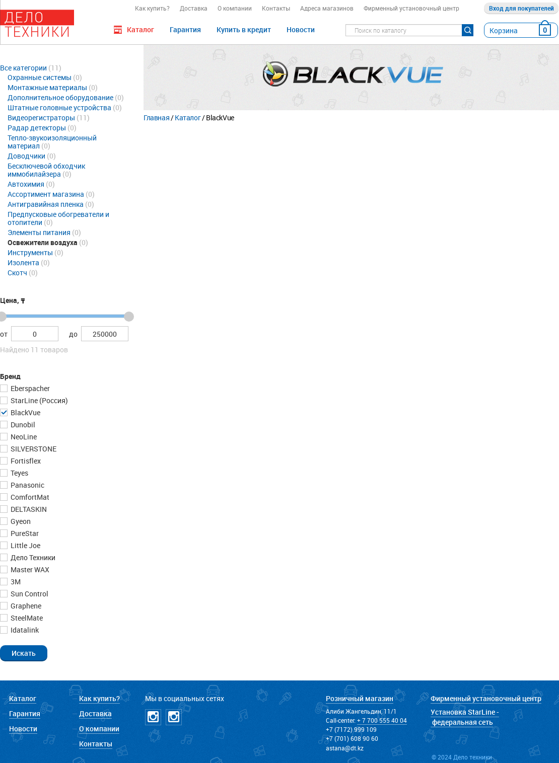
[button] (23, 652)
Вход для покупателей (521, 8)
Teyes (18, 473)
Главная (156, 117)
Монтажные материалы (47, 87)
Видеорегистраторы (41, 117)
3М (15, 581)
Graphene (25, 606)
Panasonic (26, 485)
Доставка (193, 8)
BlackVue (24, 412)
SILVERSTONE (32, 448)
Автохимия (26, 184)
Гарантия (185, 29)
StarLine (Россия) (38, 400)
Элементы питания (39, 232)
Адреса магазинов (327, 8)
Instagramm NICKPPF (174, 717)
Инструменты (30, 252)
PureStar (24, 533)
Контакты (276, 8)
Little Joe (24, 545)
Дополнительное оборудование (60, 97)
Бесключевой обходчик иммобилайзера (46, 170)
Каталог (187, 117)
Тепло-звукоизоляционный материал (52, 141)
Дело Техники (32, 557)
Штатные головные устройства (59, 107)
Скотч (17, 272)
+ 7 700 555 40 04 (382, 720)
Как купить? (152, 8)
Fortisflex (25, 461)
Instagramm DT (153, 717)
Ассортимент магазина (46, 194)
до (73, 334)
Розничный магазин (359, 698)
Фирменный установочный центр (411, 8)
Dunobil (22, 424)
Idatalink (24, 630)
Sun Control (28, 593)
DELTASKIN (28, 509)
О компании (235, 8)
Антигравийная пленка (46, 204)
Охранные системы (40, 77)
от (4, 334)
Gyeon (20, 521)
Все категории (23, 67)
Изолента (23, 262)
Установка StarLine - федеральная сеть (465, 717)
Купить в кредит (244, 29)
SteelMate (26, 618)
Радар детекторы (37, 127)
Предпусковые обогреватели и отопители (58, 218)
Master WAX (29, 569)
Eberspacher (29, 388)
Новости (301, 29)
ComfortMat (29, 497)
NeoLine (23, 436)
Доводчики (26, 156)
